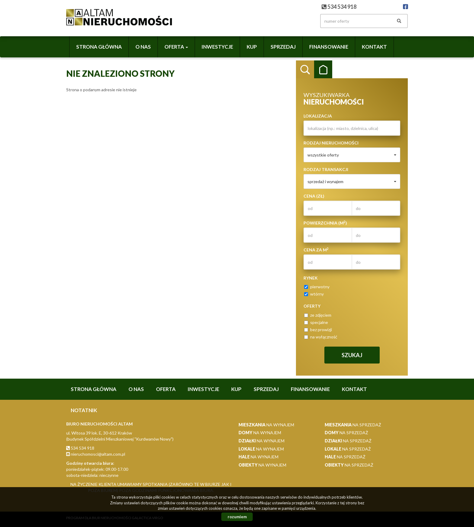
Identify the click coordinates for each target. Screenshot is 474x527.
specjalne (316, 322)
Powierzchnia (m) (325, 222)
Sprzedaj (283, 47)
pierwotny (317, 286)
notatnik (84, 410)
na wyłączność (320, 336)
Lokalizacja (318, 115)
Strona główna (99, 47)
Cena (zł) (314, 196)
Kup (252, 47)
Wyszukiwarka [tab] (305, 69)
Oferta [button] (176, 47)
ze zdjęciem (317, 315)
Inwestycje (217, 47)
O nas (143, 47)
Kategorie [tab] (323, 69)
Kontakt (374, 47)
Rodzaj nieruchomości (331, 142)
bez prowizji (318, 329)
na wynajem (266, 424)
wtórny (314, 293)
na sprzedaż (353, 424)
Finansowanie (328, 47)
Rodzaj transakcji (326, 169)
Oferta (166, 389)
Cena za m (316, 249)
